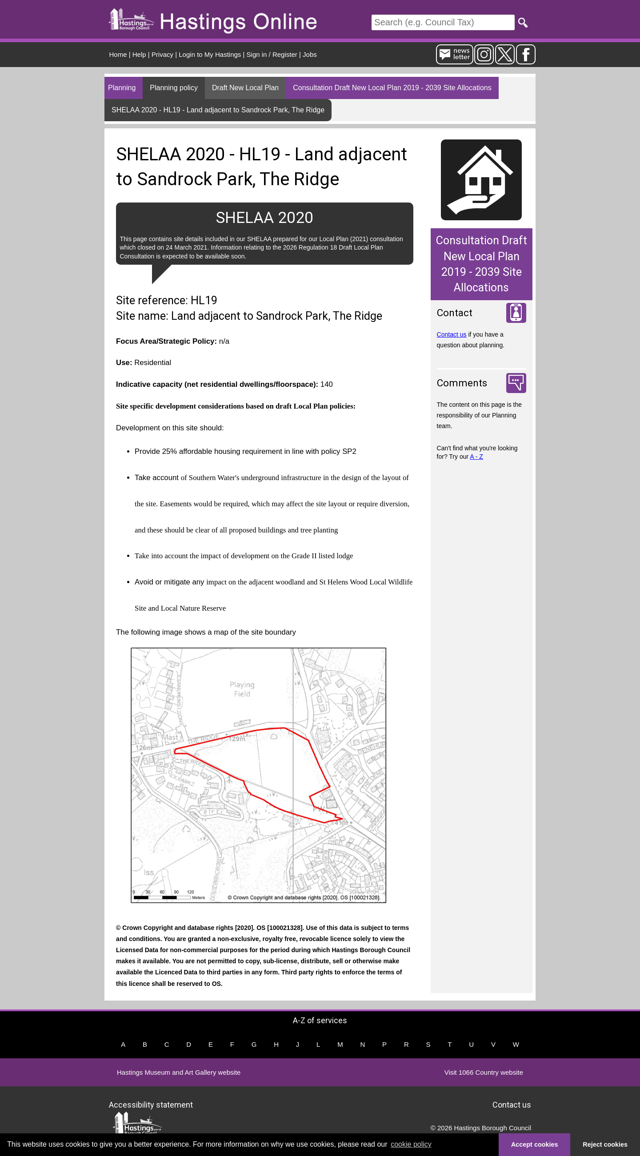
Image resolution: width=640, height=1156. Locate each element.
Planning (122, 87)
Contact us (452, 334)
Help (139, 54)
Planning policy (174, 87)
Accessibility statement (151, 1104)
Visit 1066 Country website (483, 1072)
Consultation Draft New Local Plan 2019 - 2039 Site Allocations (392, 87)
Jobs (310, 54)
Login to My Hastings (210, 54)
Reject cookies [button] (605, 1144)
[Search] (443, 22)
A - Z (476, 456)
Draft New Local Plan (245, 87)
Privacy (162, 54)
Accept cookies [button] (534, 1144)
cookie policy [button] (411, 1144)
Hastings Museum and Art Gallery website (178, 1072)
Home (118, 54)
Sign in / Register (272, 54)
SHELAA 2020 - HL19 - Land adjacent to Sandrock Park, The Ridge (218, 110)
